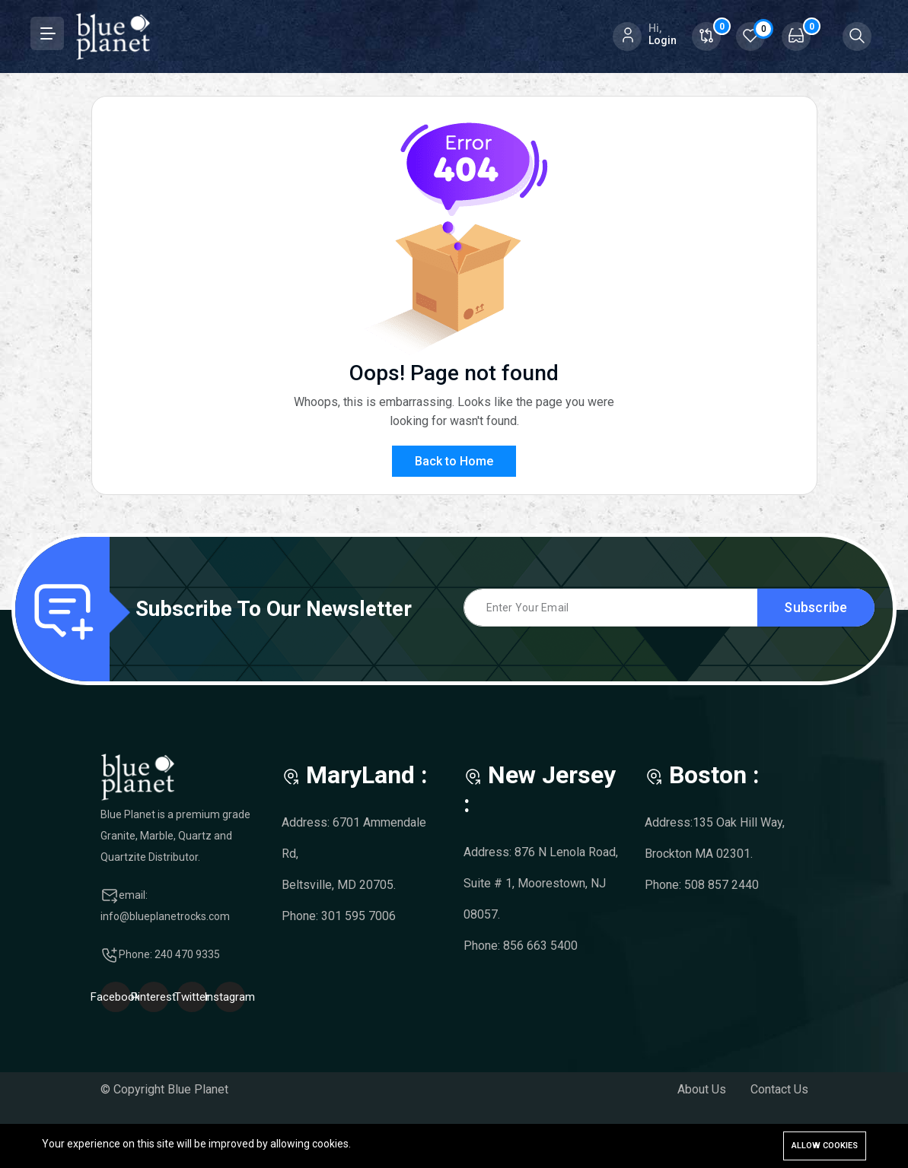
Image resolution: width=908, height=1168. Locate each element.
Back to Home (454, 461)
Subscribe (815, 607)
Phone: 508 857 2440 (702, 885)
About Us (701, 1089)
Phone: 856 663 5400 (521, 945)
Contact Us (779, 1089)
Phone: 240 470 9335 (169, 954)
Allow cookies (825, 1146)
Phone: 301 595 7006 (339, 916)
